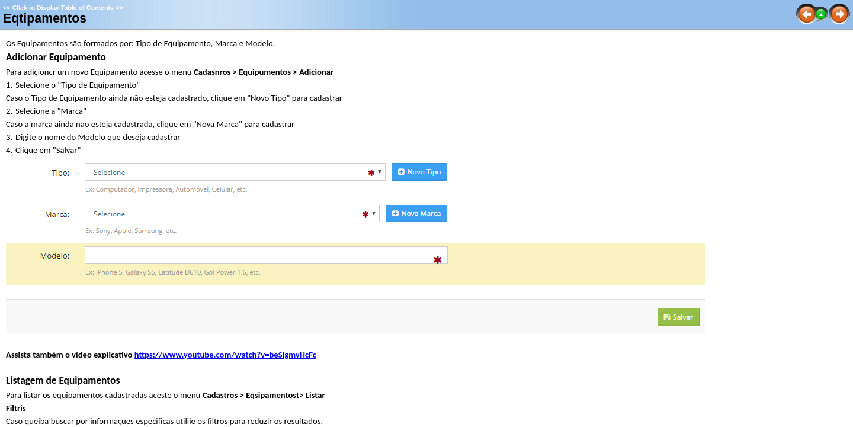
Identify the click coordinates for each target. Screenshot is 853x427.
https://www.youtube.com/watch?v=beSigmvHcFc (225, 354)
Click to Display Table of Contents (63, 7)
